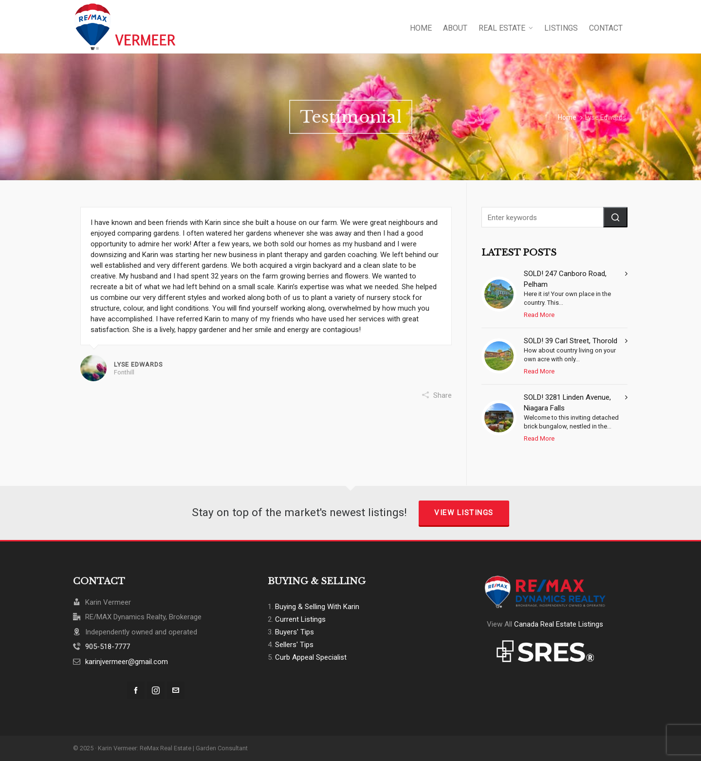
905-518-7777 (107, 646)
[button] (615, 217)
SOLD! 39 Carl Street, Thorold (570, 340)
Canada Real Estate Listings (558, 624)
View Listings (464, 512)
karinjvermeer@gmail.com (126, 661)
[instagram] (156, 690)
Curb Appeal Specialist (311, 657)
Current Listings (300, 619)
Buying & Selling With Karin (317, 606)
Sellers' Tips (294, 644)
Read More (539, 314)
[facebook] (136, 690)
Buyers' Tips (294, 632)
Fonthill (124, 372)
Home (567, 117)
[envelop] (175, 690)
